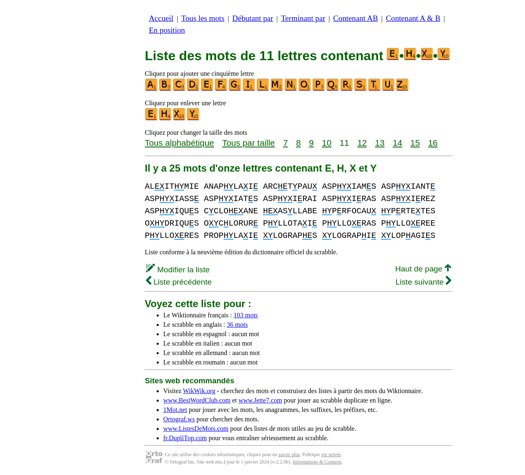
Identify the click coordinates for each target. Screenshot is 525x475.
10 (326, 142)
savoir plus (289, 454)
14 (397, 142)
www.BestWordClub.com (197, 400)
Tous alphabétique (179, 142)
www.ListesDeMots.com (195, 428)
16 (433, 142)
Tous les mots (202, 18)
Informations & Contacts (316, 462)
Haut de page (423, 269)
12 (362, 142)
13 (379, 142)
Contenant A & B (413, 18)
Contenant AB (355, 18)
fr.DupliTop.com (185, 437)
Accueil (161, 18)
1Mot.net (175, 409)
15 (415, 142)
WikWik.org (199, 390)
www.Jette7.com (260, 400)
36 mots (237, 324)
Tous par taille (248, 142)
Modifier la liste (178, 269)
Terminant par (303, 18)
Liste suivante (423, 282)
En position (167, 30)
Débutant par (252, 18)
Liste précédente (179, 282)
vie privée (331, 454)
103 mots (245, 315)
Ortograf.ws (179, 419)
